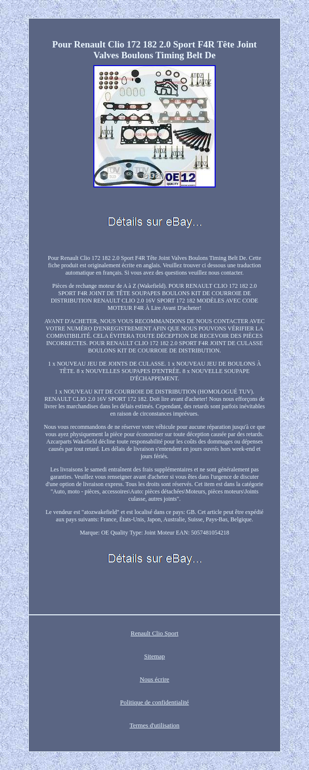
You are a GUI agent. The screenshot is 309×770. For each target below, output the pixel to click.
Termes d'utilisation (154, 725)
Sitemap (154, 656)
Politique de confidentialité (154, 702)
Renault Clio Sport (154, 633)
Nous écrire (154, 679)
